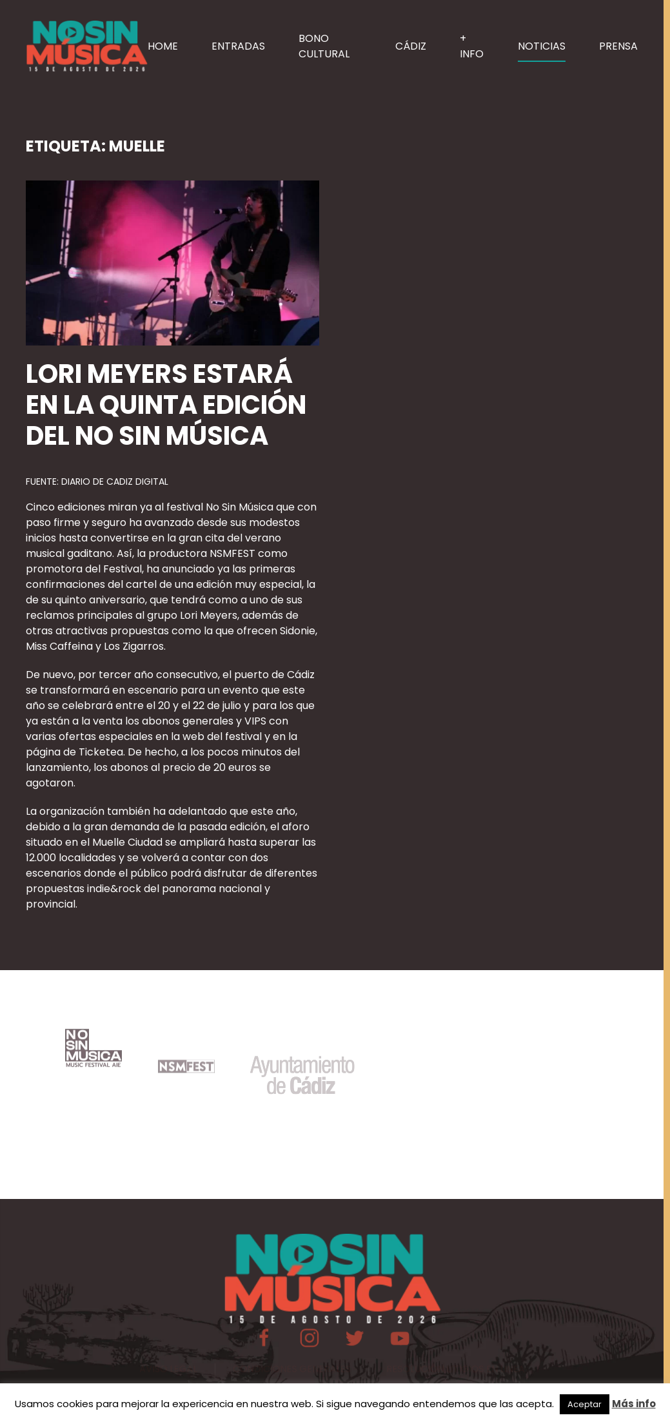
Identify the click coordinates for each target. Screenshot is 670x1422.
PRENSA (618, 46)
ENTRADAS (238, 46)
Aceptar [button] (584, 1404)
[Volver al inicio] (87, 46)
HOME (163, 46)
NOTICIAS (542, 46)
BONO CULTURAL (324, 46)
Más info (634, 1403)
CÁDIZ (410, 46)
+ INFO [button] (472, 46)
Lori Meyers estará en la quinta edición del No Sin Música (166, 405)
